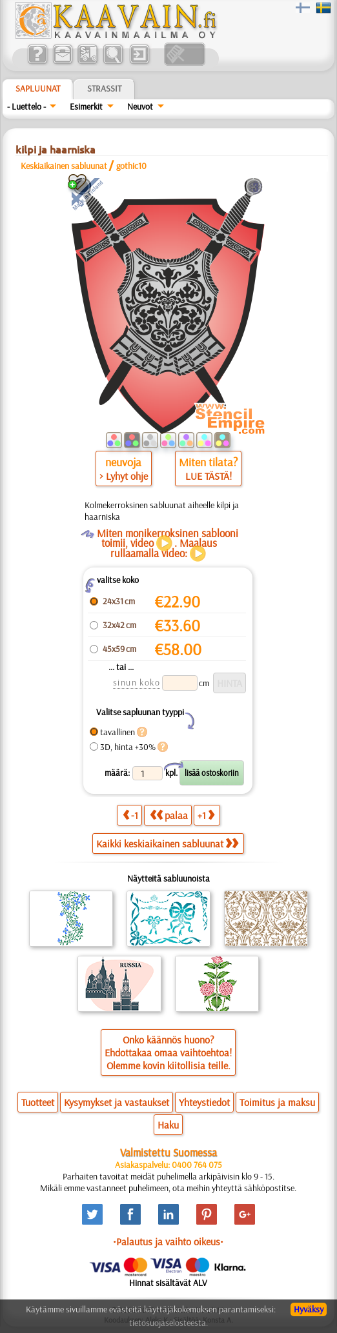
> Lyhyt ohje (123, 475)
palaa (169, 815)
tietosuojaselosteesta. (168, 1322)
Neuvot (140, 106)
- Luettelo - (26, 106)
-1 (130, 815)
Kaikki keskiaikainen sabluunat (167, 843)
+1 (206, 815)
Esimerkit (86, 106)
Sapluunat (37, 88)
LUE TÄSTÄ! (208, 475)
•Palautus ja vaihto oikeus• (168, 1241)
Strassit (104, 88)
